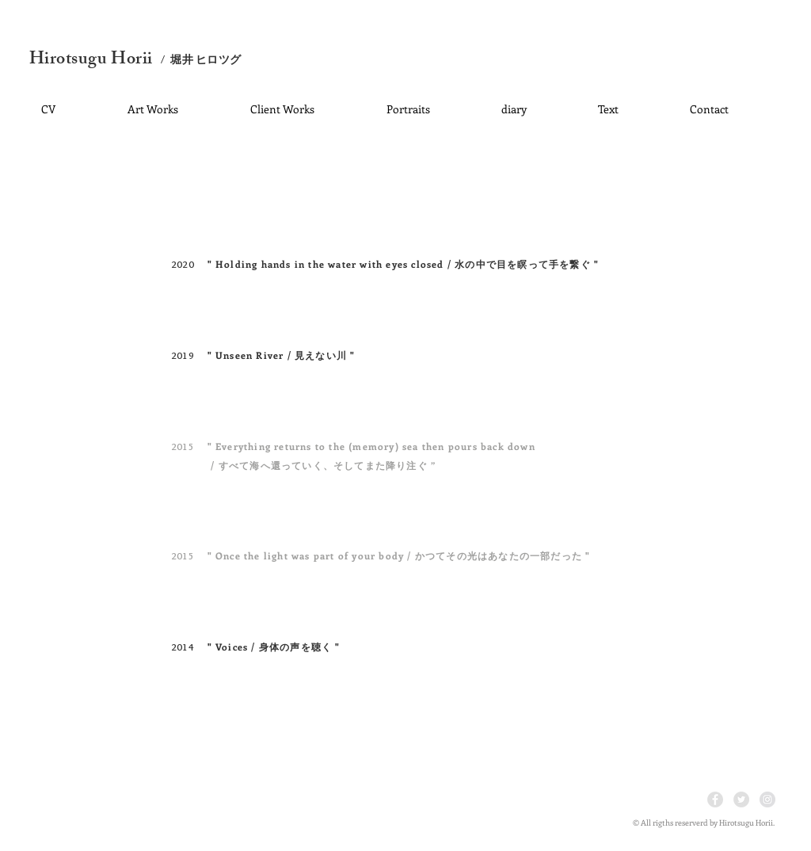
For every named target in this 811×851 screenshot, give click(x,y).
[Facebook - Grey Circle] (715, 799)
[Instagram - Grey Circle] (767, 799)
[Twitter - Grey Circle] (741, 799)
